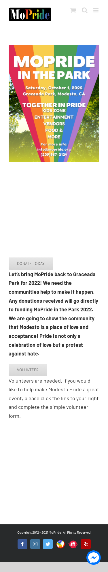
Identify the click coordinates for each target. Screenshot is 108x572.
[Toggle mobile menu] (96, 10)
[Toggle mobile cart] (73, 10)
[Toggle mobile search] (85, 10)
